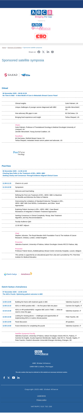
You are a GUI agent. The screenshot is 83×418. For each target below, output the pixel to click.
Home (41, 4)
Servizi (77, 4)
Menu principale (5, 4)
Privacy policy (42, 400)
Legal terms (41, 396)
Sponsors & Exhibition (15, 47)
